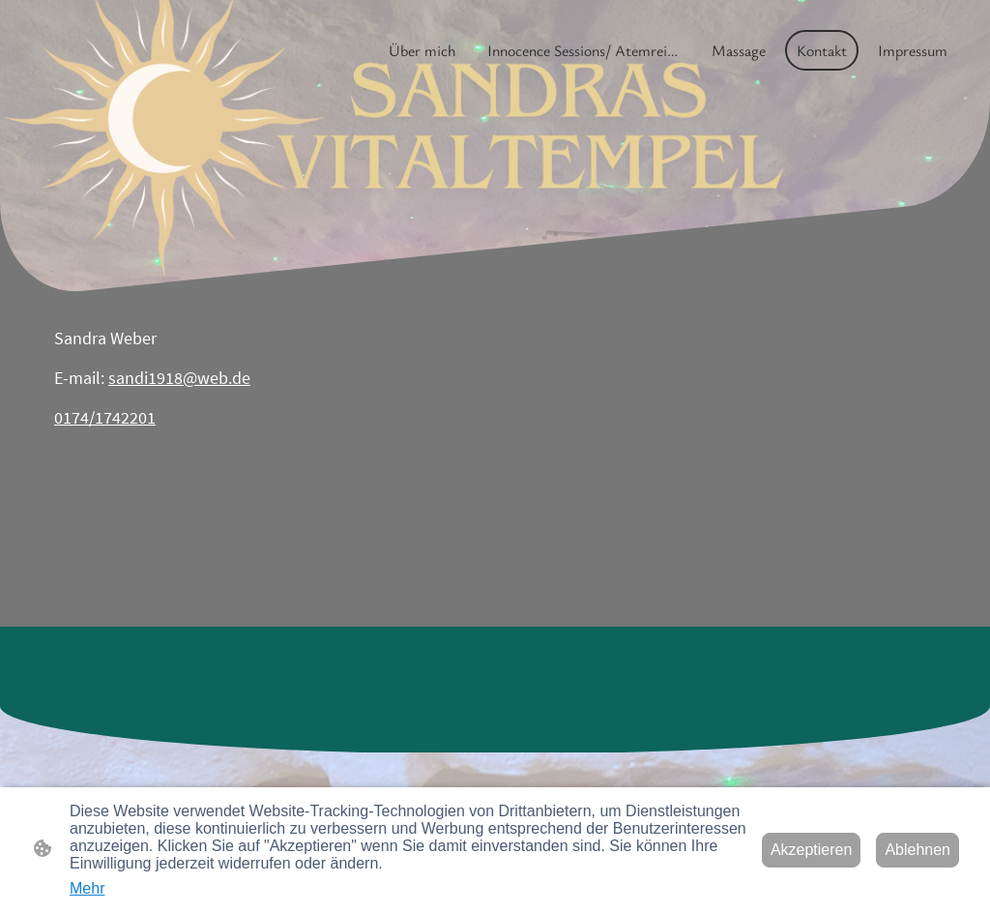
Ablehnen (917, 849)
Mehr (87, 888)
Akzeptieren (812, 849)
